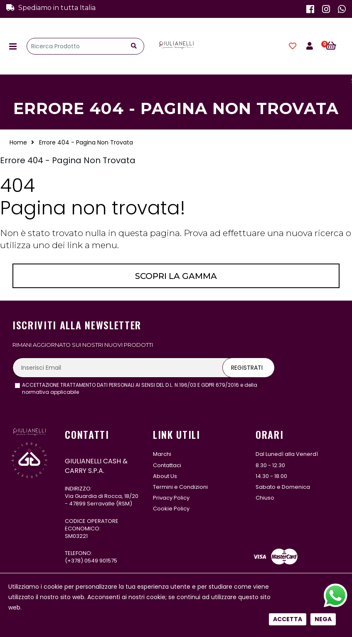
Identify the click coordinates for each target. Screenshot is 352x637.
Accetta (287, 283)
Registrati (247, 367)
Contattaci (167, 465)
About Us (165, 476)
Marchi (162, 454)
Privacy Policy (171, 498)
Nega (323, 283)
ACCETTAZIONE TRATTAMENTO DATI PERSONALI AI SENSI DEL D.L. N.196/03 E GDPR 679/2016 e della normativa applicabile (139, 389)
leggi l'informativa (103, 392)
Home (18, 142)
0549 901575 (100, 561)
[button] (335, 46)
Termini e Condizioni (180, 487)
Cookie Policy (171, 509)
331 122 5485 (97, 586)
